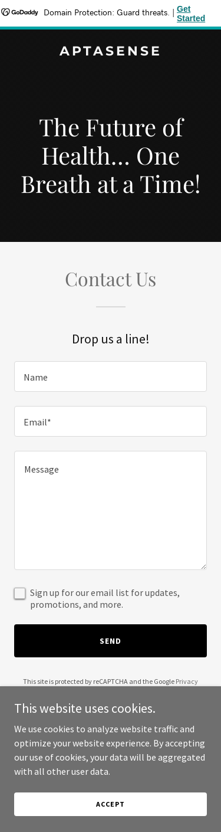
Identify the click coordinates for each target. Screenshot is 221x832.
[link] (110, 52)
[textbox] (110, 376)
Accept (110, 804)
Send (110, 641)
